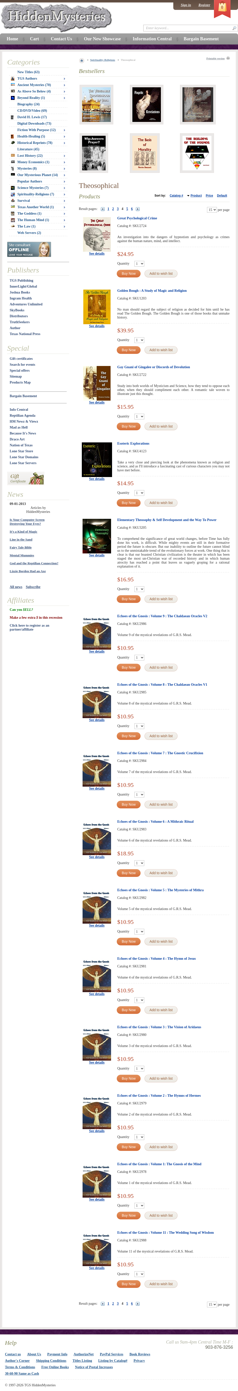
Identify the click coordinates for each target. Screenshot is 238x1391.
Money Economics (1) (30, 162)
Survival (20, 201)
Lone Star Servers (23, 463)
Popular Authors (29, 181)
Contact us (13, 1354)
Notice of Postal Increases (94, 1367)
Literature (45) (28, 149)
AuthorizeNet (84, 1354)
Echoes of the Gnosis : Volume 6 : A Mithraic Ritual (155, 821)
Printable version (215, 58)
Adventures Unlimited (26, 304)
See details (97, 253)
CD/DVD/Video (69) (32, 111)
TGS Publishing (21, 280)
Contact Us (61, 38)
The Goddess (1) (26, 214)
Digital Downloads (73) (34, 123)
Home (12, 38)
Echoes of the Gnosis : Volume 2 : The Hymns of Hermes (159, 1095)
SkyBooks (17, 310)
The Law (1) (23, 226)
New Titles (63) (28, 72)
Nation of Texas (21, 445)
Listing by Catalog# (112, 1361)
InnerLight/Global (23, 286)
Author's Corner (17, 1361)
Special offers (20, 370)
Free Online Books (55, 1367)
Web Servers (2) (29, 233)
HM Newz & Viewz (24, 421)
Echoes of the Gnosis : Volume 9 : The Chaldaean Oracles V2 (162, 616)
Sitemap (16, 376)
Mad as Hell (19, 427)
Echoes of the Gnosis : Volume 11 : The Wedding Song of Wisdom (165, 1232)
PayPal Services (111, 1354)
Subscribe (33, 587)
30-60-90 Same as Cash (22, 1373)
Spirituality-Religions (102, 59)
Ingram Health (21, 298)
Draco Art (17, 439)
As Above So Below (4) (31, 91)
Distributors (19, 316)
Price (209, 195)
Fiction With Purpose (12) (36, 130)
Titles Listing (82, 1361)
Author (15, 328)
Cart (34, 38)
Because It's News (23, 433)
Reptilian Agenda (22, 415)
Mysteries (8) (24, 169)
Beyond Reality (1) (28, 98)
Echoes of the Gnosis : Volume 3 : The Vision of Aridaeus (159, 1027)
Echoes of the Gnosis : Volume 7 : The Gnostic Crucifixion (160, 753)
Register (204, 5)
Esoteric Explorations (133, 443)
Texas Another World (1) (32, 207)
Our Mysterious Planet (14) (34, 175)
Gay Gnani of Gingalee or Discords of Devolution (153, 367)
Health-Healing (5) (28, 136)
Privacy (139, 1361)
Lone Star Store (21, 451)
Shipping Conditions (51, 1361)
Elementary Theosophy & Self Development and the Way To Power (166, 520)
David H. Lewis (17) (29, 117)
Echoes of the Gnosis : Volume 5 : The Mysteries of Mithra (160, 890)
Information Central (152, 38)
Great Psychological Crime (137, 218)
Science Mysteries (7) (30, 188)
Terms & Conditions (20, 1367)
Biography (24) (28, 104)
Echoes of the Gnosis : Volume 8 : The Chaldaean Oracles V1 (162, 684)
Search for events (22, 364)
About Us (34, 1354)
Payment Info (57, 1354)
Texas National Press (25, 334)
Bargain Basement (23, 396)
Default (222, 195)
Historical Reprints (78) (32, 143)
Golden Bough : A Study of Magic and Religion (152, 291)
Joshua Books (20, 292)
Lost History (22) (27, 156)
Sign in (186, 5)
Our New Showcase (102, 38)
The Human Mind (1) (30, 220)
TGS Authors (24, 79)
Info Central (19, 409)
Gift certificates (21, 359)
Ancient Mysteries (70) (31, 85)
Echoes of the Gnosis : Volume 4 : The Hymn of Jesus (156, 958)
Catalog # (176, 195)
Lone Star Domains (24, 457)
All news (16, 587)
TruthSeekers (20, 322)
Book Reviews (139, 1354)
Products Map (20, 382)
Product (196, 195)
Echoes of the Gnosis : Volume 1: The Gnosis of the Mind (159, 1164)
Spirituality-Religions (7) (32, 194)
